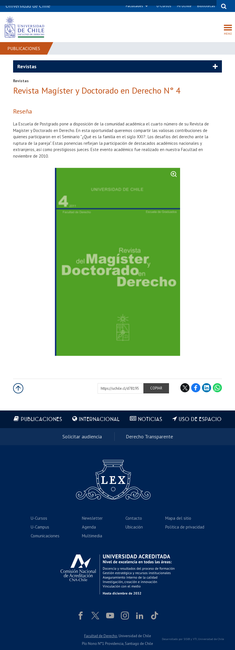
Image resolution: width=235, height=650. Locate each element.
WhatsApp (217, 388)
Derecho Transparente (149, 436)
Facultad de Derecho (100, 636)
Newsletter (92, 518)
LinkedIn (206, 387)
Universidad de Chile (211, 639)
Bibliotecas (206, 5)
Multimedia (92, 535)
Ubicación (134, 527)
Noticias (150, 419)
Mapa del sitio (178, 518)
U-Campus (40, 527)
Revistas (26, 66)
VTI (195, 639)
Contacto (133, 518)
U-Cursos (163, 5)
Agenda (89, 527)
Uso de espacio (200, 419)
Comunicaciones (45, 535)
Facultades (134, 5)
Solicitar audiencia (82, 436)
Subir (18, 388)
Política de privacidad (184, 527)
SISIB (187, 639)
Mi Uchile (184, 5)
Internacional (99, 419)
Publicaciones (23, 48)
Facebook (195, 387)
